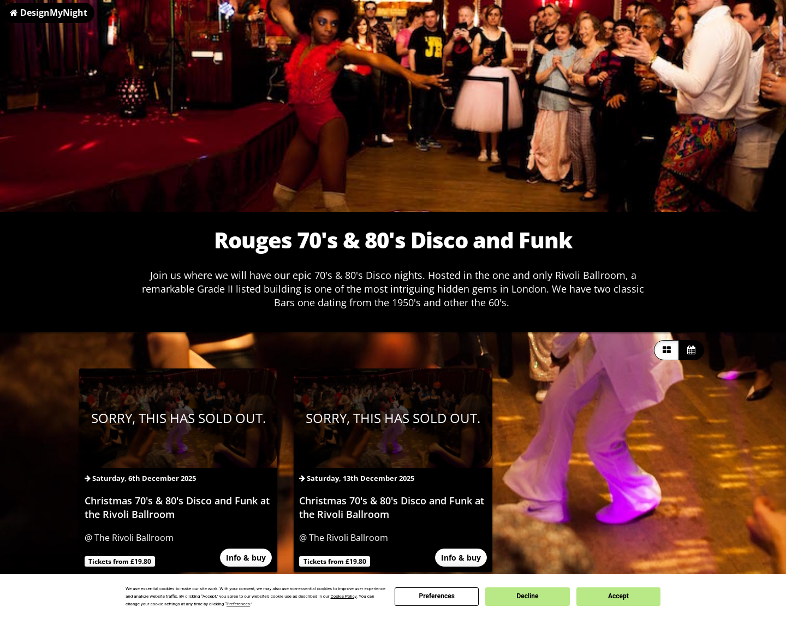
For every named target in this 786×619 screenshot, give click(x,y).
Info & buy (246, 557)
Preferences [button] (238, 604)
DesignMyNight (48, 13)
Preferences (437, 596)
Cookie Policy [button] (343, 596)
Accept (618, 596)
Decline (527, 596)
